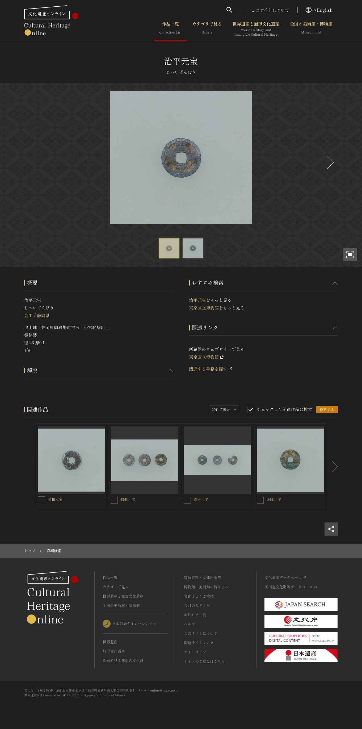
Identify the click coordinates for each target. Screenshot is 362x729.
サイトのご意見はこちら (204, 661)
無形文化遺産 (114, 651)
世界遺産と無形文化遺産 (256, 28)
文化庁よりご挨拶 (199, 596)
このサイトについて (270, 10)
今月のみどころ (197, 605)
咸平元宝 (200, 499)
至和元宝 (55, 499)
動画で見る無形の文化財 (123, 660)
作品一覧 (170, 28)
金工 (28, 315)
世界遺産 (110, 641)
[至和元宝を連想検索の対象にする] (41, 499)
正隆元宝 (273, 499)
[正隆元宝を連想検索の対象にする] (260, 500)
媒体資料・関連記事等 (202, 577)
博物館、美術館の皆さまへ (206, 586)
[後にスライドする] (330, 162)
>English (319, 10)
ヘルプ (189, 624)
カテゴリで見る (207, 28)
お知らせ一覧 (195, 614)
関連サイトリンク (199, 642)
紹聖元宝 (127, 499)
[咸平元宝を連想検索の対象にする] (187, 500)
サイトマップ (195, 652)
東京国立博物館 (204, 307)
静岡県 (43, 315)
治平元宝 (197, 300)
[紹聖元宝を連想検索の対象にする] (114, 500)
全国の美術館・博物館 (311, 28)
